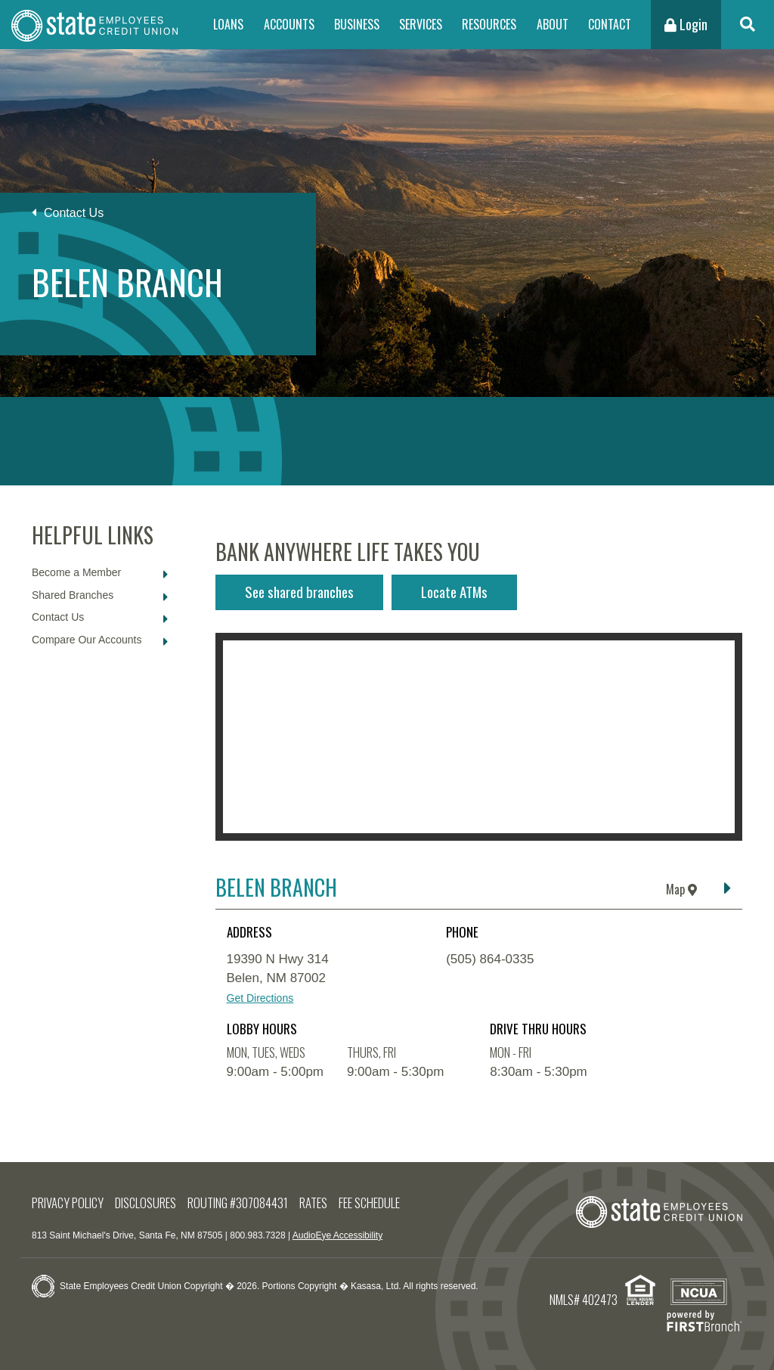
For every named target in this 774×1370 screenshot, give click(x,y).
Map (681, 889)
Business (356, 24)
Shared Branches (72, 595)
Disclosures (147, 1202)
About (552, 24)
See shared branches (299, 591)
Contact (609, 24)
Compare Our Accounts (87, 640)
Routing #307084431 (240, 1202)
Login (685, 24)
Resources (489, 24)
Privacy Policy (68, 1202)
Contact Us (74, 212)
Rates (316, 1202)
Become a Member (76, 572)
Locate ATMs (454, 591)
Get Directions (260, 998)
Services (420, 24)
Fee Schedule (373, 1202)
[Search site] (747, 24)
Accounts (289, 24)
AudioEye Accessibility (337, 1235)
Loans (228, 24)
